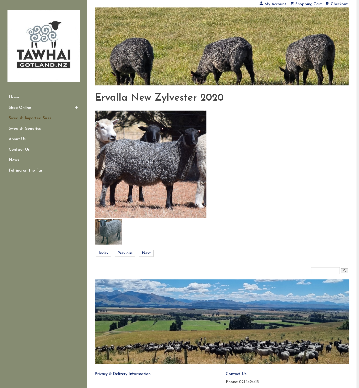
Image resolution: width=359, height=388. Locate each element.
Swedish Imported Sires (30, 118)
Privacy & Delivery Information (123, 374)
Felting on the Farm (27, 171)
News (14, 160)
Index (103, 253)
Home (14, 97)
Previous (125, 253)
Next (146, 253)
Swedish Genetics (25, 129)
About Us (17, 139)
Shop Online (20, 108)
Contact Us (19, 150)
